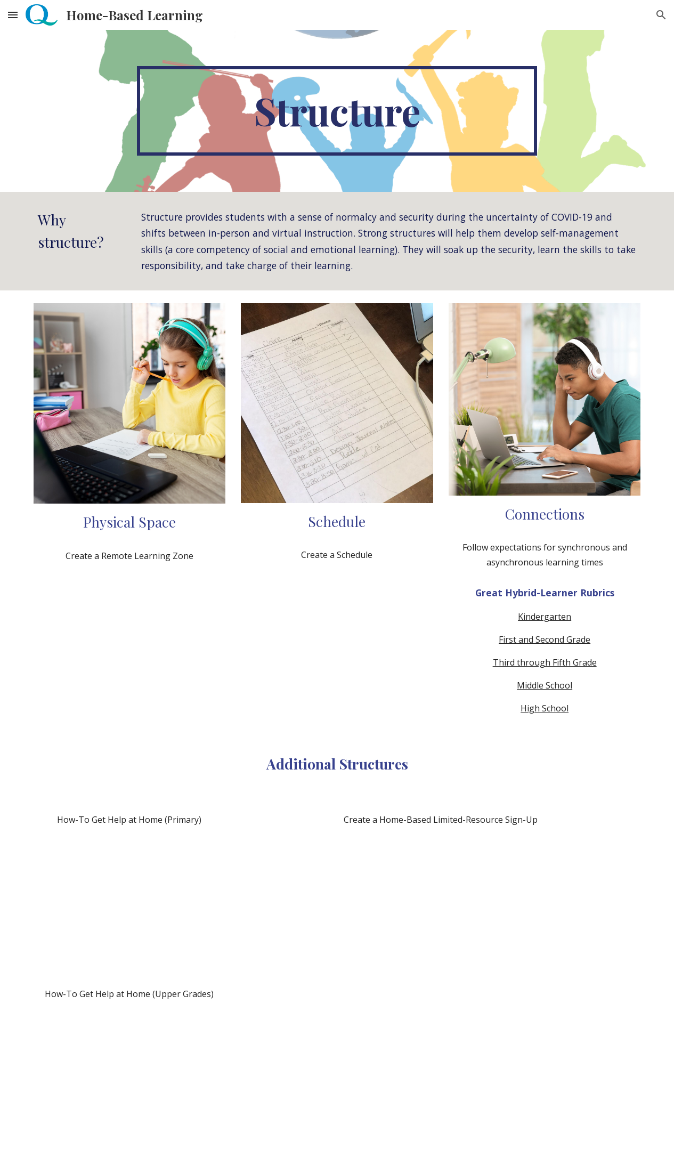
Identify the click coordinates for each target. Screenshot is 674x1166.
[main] (337, 111)
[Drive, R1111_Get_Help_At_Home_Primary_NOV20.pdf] (129, 907)
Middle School (544, 685)
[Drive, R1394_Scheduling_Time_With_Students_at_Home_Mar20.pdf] (337, 643)
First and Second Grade (544, 639)
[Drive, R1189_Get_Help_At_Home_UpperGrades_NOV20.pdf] (129, 1081)
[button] (13, 14)
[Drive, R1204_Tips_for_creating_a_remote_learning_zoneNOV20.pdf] (129, 644)
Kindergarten (544, 616)
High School (545, 708)
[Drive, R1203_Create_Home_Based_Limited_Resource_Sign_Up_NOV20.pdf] (440, 985)
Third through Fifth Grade (545, 662)
